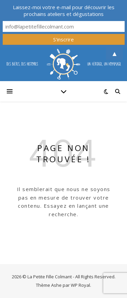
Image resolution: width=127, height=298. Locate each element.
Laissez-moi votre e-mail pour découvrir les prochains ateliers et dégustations (63, 10)
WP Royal (80, 285)
